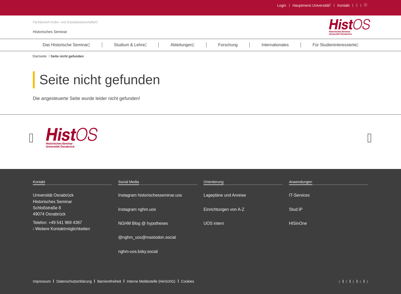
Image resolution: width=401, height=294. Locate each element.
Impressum (42, 281)
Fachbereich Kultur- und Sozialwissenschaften (65, 22)
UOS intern (214, 223)
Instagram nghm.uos (137, 209)
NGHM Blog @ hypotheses (143, 223)
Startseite (39, 56)
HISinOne (298, 223)
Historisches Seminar (50, 32)
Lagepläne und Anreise (225, 195)
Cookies (187, 281)
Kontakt (343, 5)
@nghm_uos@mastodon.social (147, 237)
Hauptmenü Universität (311, 5)
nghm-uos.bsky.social (138, 251)
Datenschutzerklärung (74, 281)
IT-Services (299, 195)
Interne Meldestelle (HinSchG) (151, 281)
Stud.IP (295, 209)
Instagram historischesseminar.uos (150, 195)
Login (281, 5)
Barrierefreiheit (109, 281)
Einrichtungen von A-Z (224, 209)
